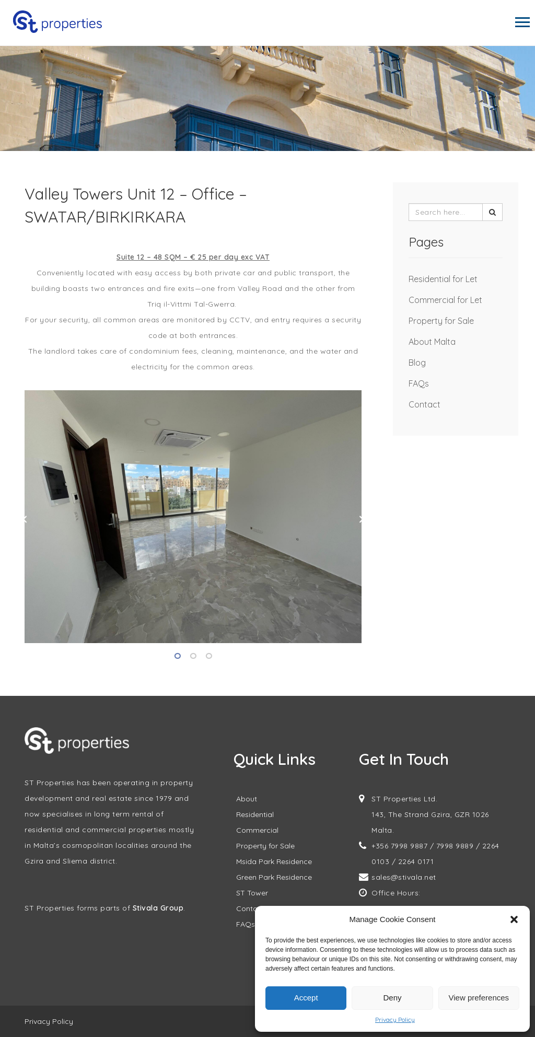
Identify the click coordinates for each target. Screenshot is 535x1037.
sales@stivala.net (403, 877)
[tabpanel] (193, 516)
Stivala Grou (156, 908)
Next (361, 519)
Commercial (257, 830)
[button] (514, 919)
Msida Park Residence (274, 861)
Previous (24, 519)
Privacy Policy (395, 1019)
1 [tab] (177, 656)
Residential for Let (443, 279)
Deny (392, 997)
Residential (255, 814)
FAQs (419, 383)
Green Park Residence (274, 877)
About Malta (432, 341)
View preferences (479, 997)
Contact (424, 404)
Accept (306, 997)
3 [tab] (209, 656)
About (246, 798)
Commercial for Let (445, 300)
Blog (417, 362)
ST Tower (252, 893)
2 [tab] (193, 656)
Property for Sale (441, 321)
